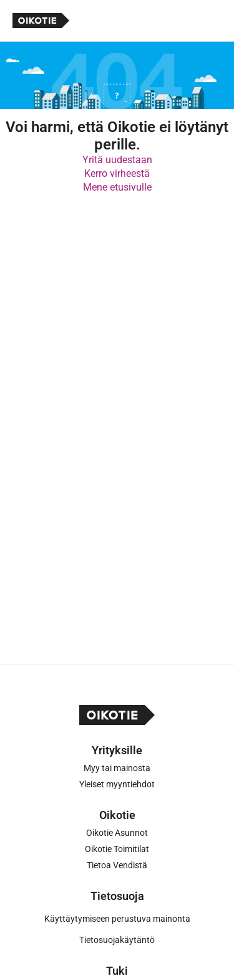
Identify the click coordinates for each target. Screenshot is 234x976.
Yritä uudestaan (117, 160)
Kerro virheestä (117, 173)
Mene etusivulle (117, 187)
